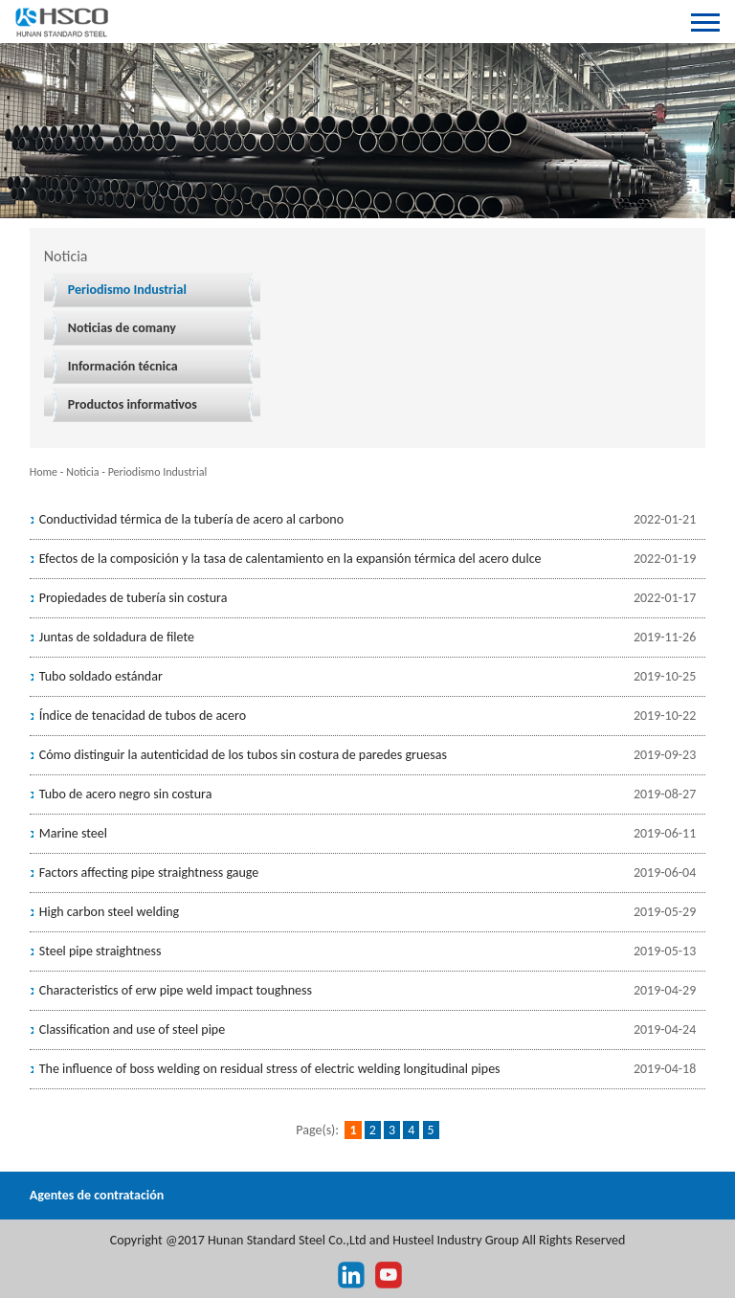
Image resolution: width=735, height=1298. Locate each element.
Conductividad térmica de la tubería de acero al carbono (191, 519)
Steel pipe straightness (100, 951)
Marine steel (73, 833)
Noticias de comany (122, 328)
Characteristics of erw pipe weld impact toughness (175, 990)
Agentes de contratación (97, 1195)
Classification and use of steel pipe (132, 1029)
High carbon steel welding (109, 912)
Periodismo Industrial (127, 289)
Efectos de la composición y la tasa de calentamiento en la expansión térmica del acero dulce (290, 558)
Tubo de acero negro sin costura (125, 794)
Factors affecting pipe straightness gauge (149, 872)
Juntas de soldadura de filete (116, 637)
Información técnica (123, 366)
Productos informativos (132, 404)
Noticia (82, 472)
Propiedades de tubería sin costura (133, 598)
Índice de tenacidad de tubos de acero (142, 715)
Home (43, 472)
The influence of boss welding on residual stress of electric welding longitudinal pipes (270, 1069)
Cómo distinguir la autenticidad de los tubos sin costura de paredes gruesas (243, 755)
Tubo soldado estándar (101, 676)
